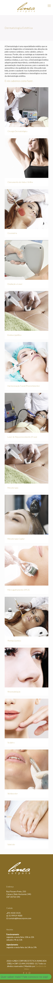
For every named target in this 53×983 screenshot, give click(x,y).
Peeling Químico (14, 640)
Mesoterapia (12, 488)
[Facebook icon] (23, 973)
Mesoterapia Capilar (16, 539)
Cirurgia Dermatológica (17, 131)
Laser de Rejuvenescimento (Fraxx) (22, 437)
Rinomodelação (13, 691)
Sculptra (10, 742)
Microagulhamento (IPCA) (18, 590)
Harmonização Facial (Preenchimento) (23, 386)
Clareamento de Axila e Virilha (20, 182)
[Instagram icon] (29, 973)
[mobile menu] (49, 5)
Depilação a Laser (14, 284)
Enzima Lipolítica (14, 335)
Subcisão (11, 844)
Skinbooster (12, 793)
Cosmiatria (12, 233)
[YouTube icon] (26, 973)
